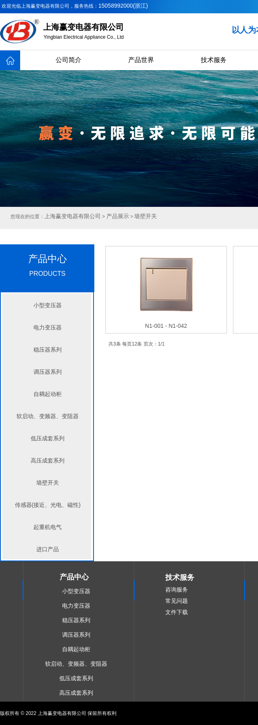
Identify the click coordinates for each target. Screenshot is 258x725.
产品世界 (141, 59)
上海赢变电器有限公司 (72, 216)
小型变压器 (47, 305)
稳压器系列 (47, 349)
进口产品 (47, 549)
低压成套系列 (47, 438)
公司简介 (68, 59)
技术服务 (214, 59)
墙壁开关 (47, 482)
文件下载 (176, 612)
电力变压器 (47, 327)
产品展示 (117, 216)
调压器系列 (47, 372)
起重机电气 (47, 527)
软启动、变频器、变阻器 (48, 416)
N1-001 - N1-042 (166, 326)
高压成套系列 (47, 460)
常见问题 (176, 601)
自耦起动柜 (47, 394)
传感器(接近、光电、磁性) (48, 505)
